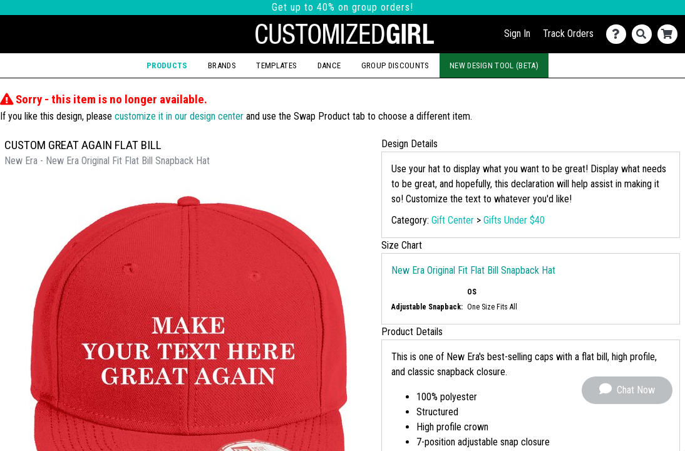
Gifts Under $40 (514, 220)
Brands (222, 65)
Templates (276, 65)
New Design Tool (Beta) (494, 65)
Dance (329, 65)
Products (167, 65)
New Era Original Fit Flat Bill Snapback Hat (473, 270)
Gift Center (452, 220)
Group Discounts (395, 65)
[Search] (644, 34)
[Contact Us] (619, 34)
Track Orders (568, 33)
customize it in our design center (179, 116)
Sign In (517, 33)
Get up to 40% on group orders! (342, 7)
